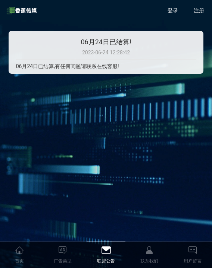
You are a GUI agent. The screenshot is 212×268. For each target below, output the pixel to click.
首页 (19, 261)
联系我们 (149, 261)
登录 (173, 10)
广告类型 (63, 261)
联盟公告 (106, 261)
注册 (199, 10)
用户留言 (193, 261)
